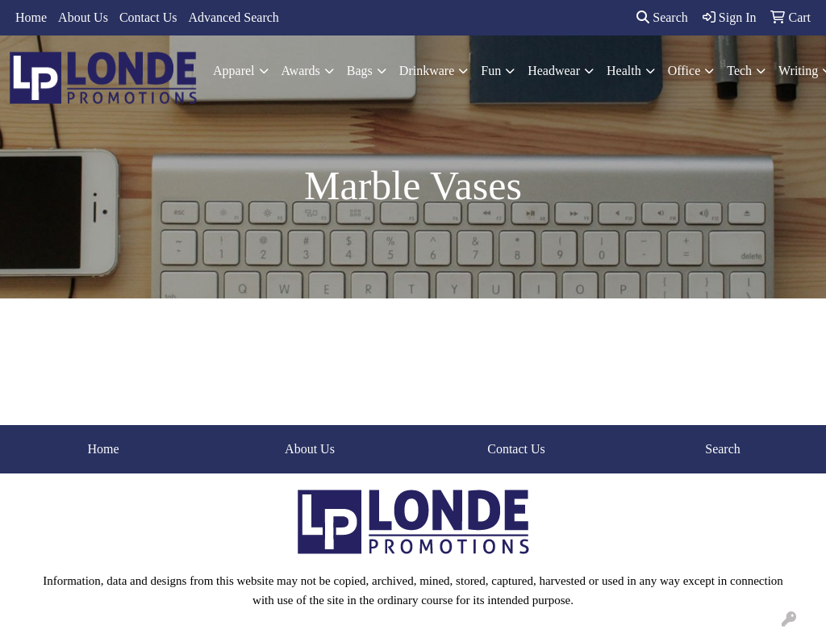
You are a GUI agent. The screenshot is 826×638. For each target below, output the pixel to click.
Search (662, 17)
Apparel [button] (234, 70)
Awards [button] (301, 70)
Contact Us (148, 17)
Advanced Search (233, 17)
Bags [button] (360, 70)
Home (31, 17)
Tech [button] (739, 70)
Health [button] (624, 70)
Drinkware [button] (426, 70)
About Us (83, 17)
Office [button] (684, 70)
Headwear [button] (554, 70)
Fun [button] (491, 70)
